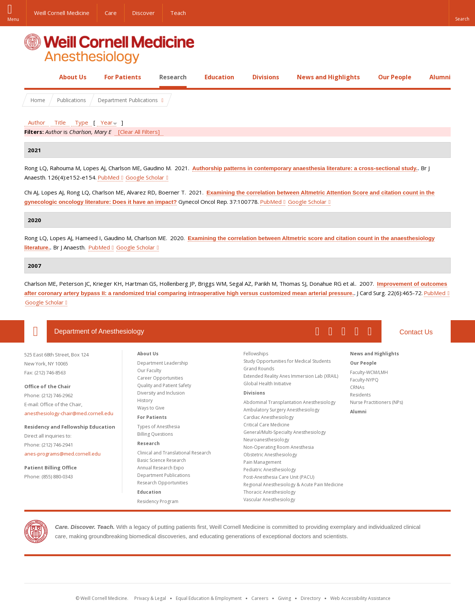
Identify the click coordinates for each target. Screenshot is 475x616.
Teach (178, 12)
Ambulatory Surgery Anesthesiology (281, 410)
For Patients (122, 77)
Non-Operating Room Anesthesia (278, 447)
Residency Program (157, 501)
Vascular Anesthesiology (269, 499)
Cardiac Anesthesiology (268, 417)
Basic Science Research (161, 460)
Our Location (35, 331)
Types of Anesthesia (158, 426)
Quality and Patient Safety (164, 385)
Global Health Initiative (267, 383)
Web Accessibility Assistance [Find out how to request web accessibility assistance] (360, 598)
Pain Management (262, 462)
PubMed (108, 177)
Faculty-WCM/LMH (369, 372)
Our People (394, 77)
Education (219, 77)
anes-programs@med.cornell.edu (62, 453)
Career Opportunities (160, 378)
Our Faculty (149, 370)
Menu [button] (13, 19)
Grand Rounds (258, 368)
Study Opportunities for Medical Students (287, 361)
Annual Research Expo (160, 468)
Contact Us (416, 332)
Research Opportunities (162, 482)
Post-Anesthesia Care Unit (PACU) (278, 477)
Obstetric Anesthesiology (270, 454)
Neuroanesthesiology (266, 439)
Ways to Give (151, 408)
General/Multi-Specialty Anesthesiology (284, 432)
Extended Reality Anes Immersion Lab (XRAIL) (290, 376)
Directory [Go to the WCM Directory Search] (311, 598)
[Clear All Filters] (139, 131)
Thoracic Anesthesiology (269, 492)
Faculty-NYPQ (364, 380)
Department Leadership (162, 363)
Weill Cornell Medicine (61, 12)
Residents (360, 395)
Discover (143, 12)
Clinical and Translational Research (174, 453)
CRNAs (357, 387)
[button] (462, 13)
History (145, 400)
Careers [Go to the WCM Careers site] (259, 598)
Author (36, 122)
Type (81, 122)
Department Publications (163, 475)
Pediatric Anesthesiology (269, 469)
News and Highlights (328, 77)
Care (111, 12)
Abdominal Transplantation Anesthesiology (289, 402)
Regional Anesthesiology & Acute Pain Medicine (293, 484)
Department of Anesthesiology (99, 331)
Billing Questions (155, 434)
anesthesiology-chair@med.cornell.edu (68, 413)
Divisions (265, 77)
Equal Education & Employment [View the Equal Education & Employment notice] (209, 598)
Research (173, 77)
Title (60, 122)
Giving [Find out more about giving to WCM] (284, 598)
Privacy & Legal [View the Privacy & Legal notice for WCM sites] (150, 598)
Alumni (440, 77)
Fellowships (255, 353)
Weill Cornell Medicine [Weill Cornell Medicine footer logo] (237, 571)
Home (32, 77)
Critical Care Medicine (266, 425)
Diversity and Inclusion (161, 393)
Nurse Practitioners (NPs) (376, 402)
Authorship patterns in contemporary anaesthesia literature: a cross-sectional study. (304, 168)
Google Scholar (145, 177)
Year (107, 122)
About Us (72, 77)
